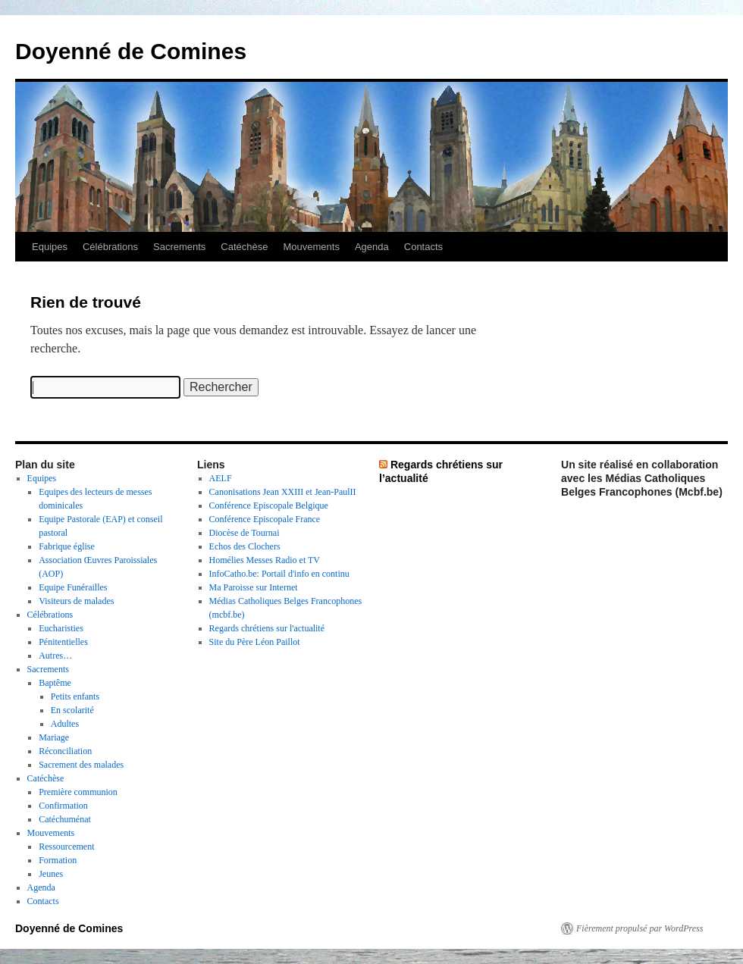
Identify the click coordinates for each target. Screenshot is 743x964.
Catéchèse (244, 246)
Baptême (55, 683)
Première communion (78, 792)
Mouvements (312, 246)
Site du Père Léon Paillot (254, 642)
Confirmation (63, 805)
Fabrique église (67, 546)
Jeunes (51, 874)
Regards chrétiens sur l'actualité (266, 628)
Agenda (372, 246)
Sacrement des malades (81, 764)
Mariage (54, 737)
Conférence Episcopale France (265, 519)
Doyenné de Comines (130, 51)
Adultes (65, 723)
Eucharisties (61, 628)
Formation (58, 860)
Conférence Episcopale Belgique (268, 505)
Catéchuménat (65, 819)
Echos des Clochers (245, 546)
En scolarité (72, 710)
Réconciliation (65, 751)
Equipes (49, 246)
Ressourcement (66, 846)
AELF (220, 478)
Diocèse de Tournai (244, 532)
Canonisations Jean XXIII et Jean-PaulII (282, 492)
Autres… (55, 655)
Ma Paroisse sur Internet (253, 587)
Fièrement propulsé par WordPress (639, 928)
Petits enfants (75, 696)
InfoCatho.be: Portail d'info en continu (279, 573)
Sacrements (179, 246)
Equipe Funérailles (73, 587)
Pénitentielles (63, 642)
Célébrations (110, 246)
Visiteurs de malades (76, 601)
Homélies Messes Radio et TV (264, 560)
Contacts (423, 246)
